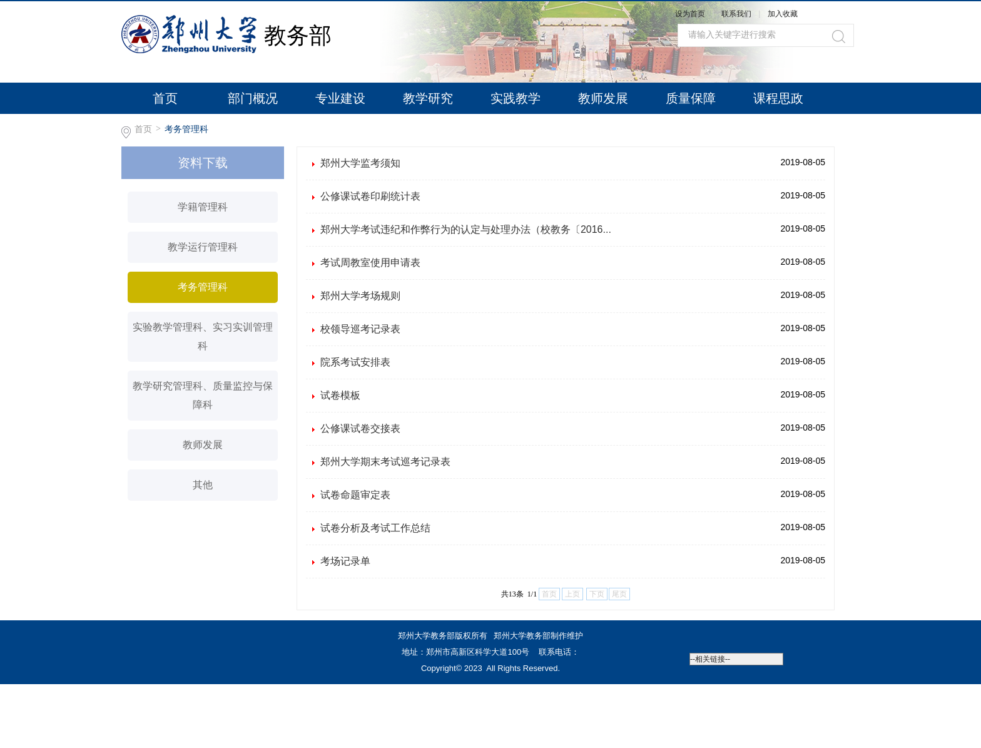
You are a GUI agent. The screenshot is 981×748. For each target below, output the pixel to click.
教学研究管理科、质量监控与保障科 (203, 395)
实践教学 (515, 98)
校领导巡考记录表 (360, 329)
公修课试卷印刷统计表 (370, 196)
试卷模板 (340, 395)
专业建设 (340, 98)
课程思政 (778, 98)
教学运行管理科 (203, 247)
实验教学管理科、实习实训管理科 (203, 336)
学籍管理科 (203, 207)
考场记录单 (345, 561)
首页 (165, 98)
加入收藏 (783, 13)
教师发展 (603, 98)
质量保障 (691, 98)
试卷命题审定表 (355, 494)
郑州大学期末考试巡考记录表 (385, 461)
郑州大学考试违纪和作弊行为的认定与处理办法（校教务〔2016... (465, 229)
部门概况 (253, 98)
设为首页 (690, 13)
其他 (203, 484)
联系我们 (737, 13)
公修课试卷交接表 (360, 428)
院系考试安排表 (355, 362)
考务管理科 (186, 129)
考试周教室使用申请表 (370, 262)
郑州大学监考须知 (360, 163)
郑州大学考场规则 (360, 295)
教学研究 (428, 98)
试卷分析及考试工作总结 (375, 528)
